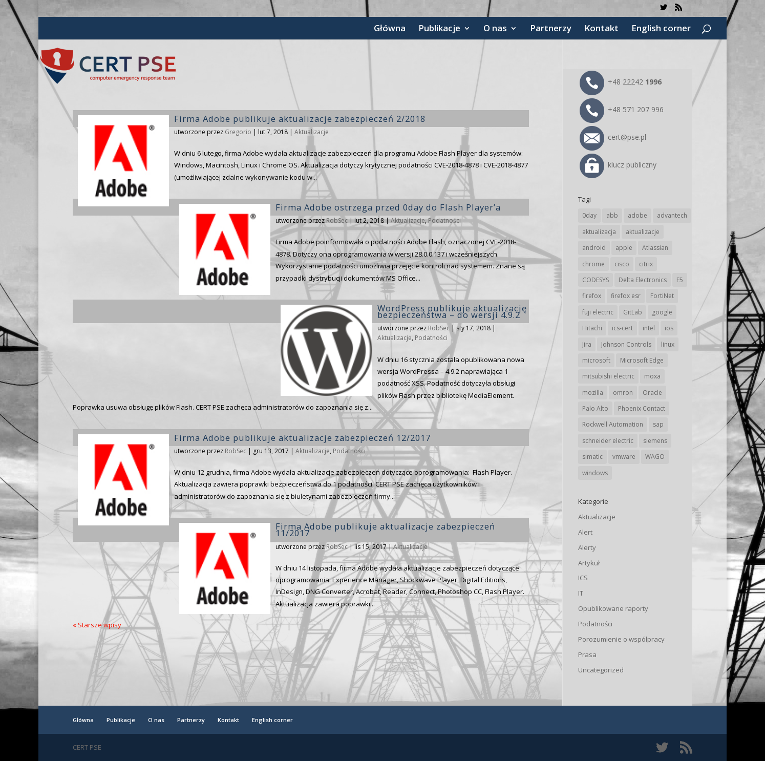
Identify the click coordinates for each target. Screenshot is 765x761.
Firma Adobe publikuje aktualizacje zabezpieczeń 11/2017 (385, 529)
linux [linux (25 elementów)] (667, 344)
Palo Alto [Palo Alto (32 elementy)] (595, 408)
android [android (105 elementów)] (594, 247)
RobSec (337, 220)
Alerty (587, 547)
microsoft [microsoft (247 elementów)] (596, 360)
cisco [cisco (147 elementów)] (621, 264)
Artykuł (589, 562)
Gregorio (238, 132)
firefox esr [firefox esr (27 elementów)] (626, 295)
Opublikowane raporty (613, 608)
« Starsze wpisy (97, 624)
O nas (495, 29)
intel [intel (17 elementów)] (649, 328)
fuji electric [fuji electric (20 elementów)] (597, 312)
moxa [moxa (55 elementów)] (652, 376)
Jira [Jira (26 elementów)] (586, 344)
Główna (390, 29)
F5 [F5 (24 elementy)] (679, 280)
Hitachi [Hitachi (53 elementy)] (592, 328)
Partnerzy (550, 29)
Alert (585, 532)
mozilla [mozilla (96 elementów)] (592, 392)
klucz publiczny (618, 165)
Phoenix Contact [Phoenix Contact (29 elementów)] (641, 408)
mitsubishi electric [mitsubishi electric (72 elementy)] (608, 376)
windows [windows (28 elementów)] (595, 473)
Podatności (444, 220)
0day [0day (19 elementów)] (589, 215)
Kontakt (601, 29)
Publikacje (439, 29)
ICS (583, 577)
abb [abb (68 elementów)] (612, 215)
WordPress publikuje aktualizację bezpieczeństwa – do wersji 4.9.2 (452, 311)
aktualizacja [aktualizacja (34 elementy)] (599, 231)
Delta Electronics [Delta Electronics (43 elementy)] (643, 280)
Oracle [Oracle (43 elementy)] (652, 392)
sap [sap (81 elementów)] (658, 424)
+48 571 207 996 (622, 109)
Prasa (587, 654)
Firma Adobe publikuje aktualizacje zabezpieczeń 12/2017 (302, 437)
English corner (661, 29)
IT (580, 593)
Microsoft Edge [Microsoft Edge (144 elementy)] (642, 360)
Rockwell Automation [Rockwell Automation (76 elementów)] (612, 424)
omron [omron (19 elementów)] (623, 392)
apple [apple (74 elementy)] (623, 247)
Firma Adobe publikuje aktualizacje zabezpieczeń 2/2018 (300, 118)
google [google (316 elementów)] (662, 312)
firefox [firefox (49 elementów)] (591, 295)
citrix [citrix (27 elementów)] (646, 264)
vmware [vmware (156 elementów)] (623, 456)
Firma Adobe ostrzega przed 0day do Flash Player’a (388, 207)
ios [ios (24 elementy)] (669, 328)
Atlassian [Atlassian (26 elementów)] (655, 247)
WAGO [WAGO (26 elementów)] (655, 456)
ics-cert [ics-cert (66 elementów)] (622, 328)
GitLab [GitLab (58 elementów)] (632, 312)
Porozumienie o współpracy (621, 639)
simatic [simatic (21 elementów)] (592, 456)
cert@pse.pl (613, 137)
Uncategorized (601, 669)
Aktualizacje (311, 132)
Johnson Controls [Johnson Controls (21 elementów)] (626, 344)
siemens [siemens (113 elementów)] (655, 440)
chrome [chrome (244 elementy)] (593, 264)
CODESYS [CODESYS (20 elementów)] (595, 280)
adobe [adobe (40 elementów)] (637, 215)
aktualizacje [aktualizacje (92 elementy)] (643, 231)
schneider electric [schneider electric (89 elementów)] (607, 440)
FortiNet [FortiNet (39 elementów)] (662, 295)
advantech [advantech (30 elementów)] (672, 215)
